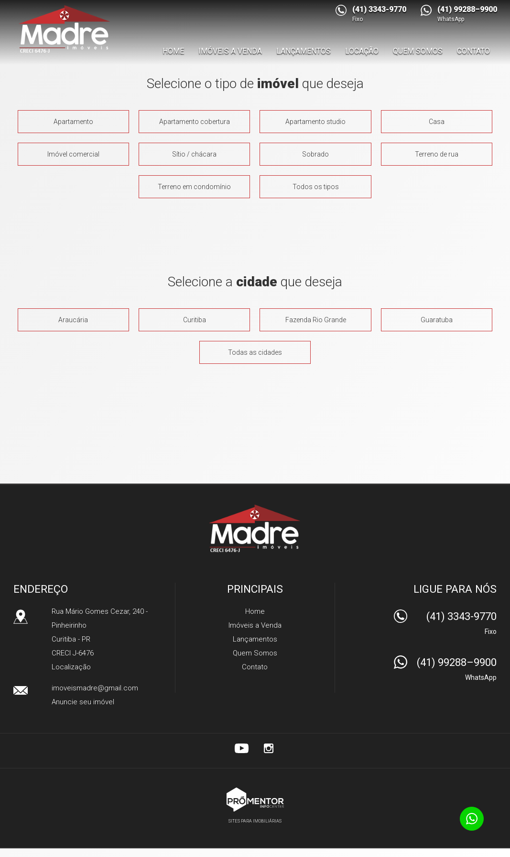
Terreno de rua (436, 154)
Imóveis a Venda (230, 51)
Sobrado (315, 154)
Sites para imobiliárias (255, 821)
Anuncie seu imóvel (83, 702)
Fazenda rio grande (315, 320)
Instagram (268, 748)
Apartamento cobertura (194, 121)
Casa (437, 121)
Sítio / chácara (194, 154)
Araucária (73, 320)
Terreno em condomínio (194, 187)
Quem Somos (418, 51)
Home (173, 51)
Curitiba (194, 320)
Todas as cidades (255, 352)
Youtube (241, 748)
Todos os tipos (316, 187)
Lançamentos (303, 51)
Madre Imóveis (255, 528)
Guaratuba (437, 320)
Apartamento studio (315, 121)
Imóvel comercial (73, 154)
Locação (362, 51)
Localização (71, 667)
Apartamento (73, 121)
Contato (473, 51)
